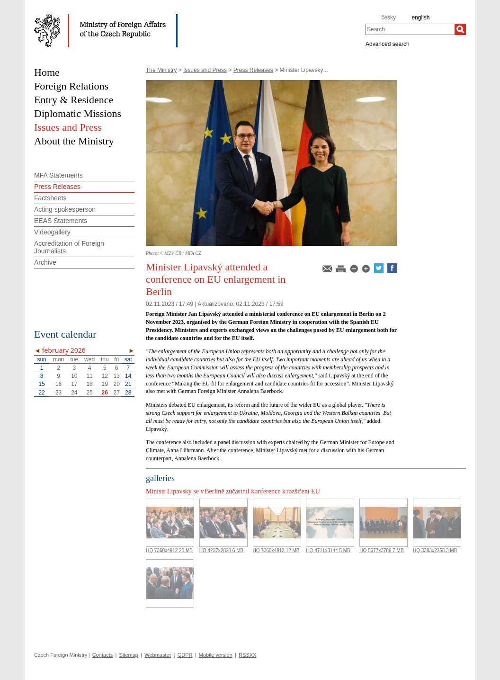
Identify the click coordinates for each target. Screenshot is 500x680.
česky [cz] (388, 17)
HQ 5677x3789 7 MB (381, 550)
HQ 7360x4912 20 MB (169, 550)
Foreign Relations (71, 86)
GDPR (185, 655)
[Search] (460, 29)
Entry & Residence (73, 100)
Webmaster (157, 655)
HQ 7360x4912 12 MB (276, 550)
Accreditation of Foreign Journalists (69, 247)
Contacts (102, 655)
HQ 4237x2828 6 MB (221, 550)
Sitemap (128, 655)
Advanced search (388, 43)
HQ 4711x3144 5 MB (328, 550)
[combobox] (410, 29)
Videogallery (52, 232)
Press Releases (253, 70)
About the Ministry (74, 141)
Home (47, 72)
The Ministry (161, 70)
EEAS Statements (60, 220)
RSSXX (247, 655)
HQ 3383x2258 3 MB (435, 550)
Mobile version (215, 655)
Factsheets (50, 198)
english (420, 17)
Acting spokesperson (65, 209)
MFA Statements (58, 175)
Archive (45, 262)
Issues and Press (205, 70)
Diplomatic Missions (77, 113)
